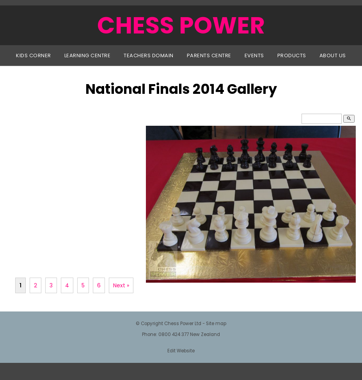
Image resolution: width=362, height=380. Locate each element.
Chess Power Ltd (182, 323)
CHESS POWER (181, 25)
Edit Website (181, 351)
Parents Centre (209, 55)
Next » (121, 285)
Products (291, 55)
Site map (216, 323)
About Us (332, 55)
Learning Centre (87, 55)
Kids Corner (33, 55)
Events (254, 55)
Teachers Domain (149, 55)
